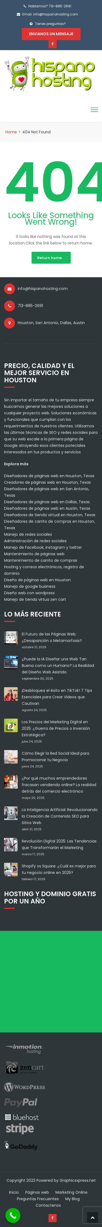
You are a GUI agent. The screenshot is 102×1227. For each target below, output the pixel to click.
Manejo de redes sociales (28, 534)
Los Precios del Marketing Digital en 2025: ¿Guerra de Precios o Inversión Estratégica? (56, 728)
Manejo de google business (29, 586)
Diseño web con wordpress (29, 593)
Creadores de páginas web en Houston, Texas (47, 482)
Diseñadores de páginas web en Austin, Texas (47, 508)
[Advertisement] (51, 981)
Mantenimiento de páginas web (34, 554)
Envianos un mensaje (51, 34)
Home (11, 132)
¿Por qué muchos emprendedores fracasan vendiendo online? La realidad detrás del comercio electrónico (59, 785)
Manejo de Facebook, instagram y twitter (43, 547)
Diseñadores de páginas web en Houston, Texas (49, 476)
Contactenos (48, 1205)
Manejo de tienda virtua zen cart (35, 599)
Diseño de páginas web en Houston (37, 580)
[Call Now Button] (12, 1215)
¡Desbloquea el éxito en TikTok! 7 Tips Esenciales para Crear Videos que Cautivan (57, 697)
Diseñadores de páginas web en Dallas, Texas (47, 502)
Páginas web (37, 1192)
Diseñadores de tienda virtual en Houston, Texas (49, 515)
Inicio (14, 1192)
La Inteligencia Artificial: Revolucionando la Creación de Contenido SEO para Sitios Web (60, 816)
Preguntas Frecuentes (38, 1199)
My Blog (72, 1199)
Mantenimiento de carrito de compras (40, 560)
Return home (49, 257)
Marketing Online (71, 1192)
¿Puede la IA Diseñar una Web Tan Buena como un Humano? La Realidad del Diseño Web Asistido (58, 665)
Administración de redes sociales (35, 541)
